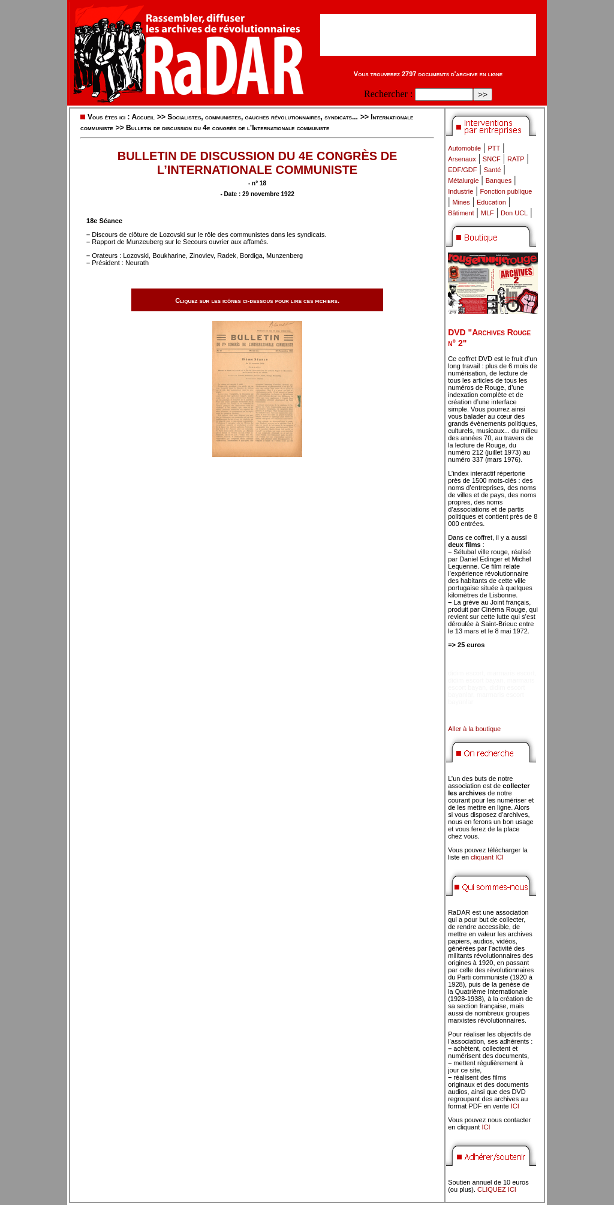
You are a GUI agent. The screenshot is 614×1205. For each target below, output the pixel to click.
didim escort (465, 673)
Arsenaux (461, 159)
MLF (487, 213)
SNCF (492, 159)
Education (491, 202)
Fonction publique (506, 191)
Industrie (460, 191)
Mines (460, 202)
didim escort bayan (475, 680)
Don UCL (514, 213)
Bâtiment (461, 213)
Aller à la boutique (474, 728)
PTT (493, 148)
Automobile (464, 148)
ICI (515, 1106)
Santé (492, 169)
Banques (498, 180)
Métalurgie (463, 180)
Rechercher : (388, 94)
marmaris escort (511, 673)
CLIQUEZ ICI (496, 1189)
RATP (516, 159)
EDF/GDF (462, 169)
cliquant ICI (487, 857)
